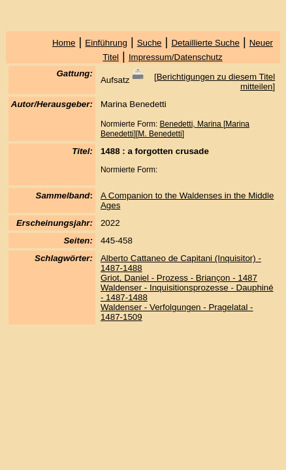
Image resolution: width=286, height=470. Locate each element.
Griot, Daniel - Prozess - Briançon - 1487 (179, 278)
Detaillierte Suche (205, 43)
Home (64, 43)
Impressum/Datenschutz (176, 57)
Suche (149, 43)
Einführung (106, 43)
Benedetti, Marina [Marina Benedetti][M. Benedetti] (175, 128)
